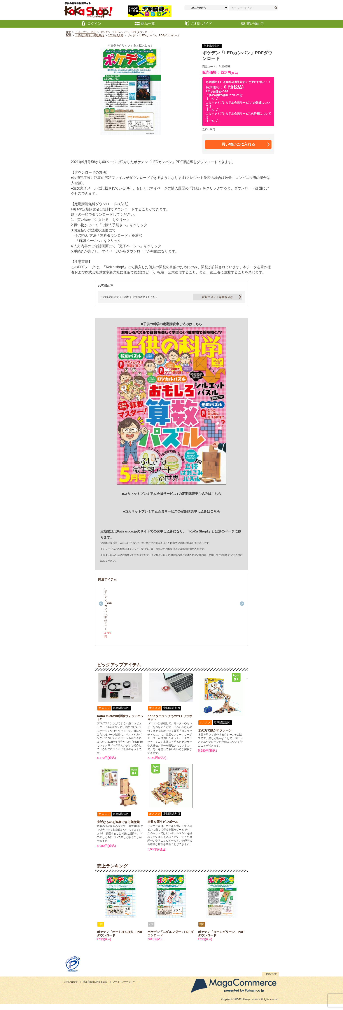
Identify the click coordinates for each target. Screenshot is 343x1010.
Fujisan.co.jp (127, 531)
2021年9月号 (115, 35)
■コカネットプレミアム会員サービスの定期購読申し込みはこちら (171, 511)
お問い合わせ (70, 988)
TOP (68, 32)
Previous (101, 607)
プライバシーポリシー (124, 988)
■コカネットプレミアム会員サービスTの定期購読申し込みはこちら (171, 493)
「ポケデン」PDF (85, 32)
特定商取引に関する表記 (95, 988)
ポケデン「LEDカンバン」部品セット (121, 637)
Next (242, 607)
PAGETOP (271, 980)
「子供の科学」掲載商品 (89, 35)
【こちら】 (213, 98)
